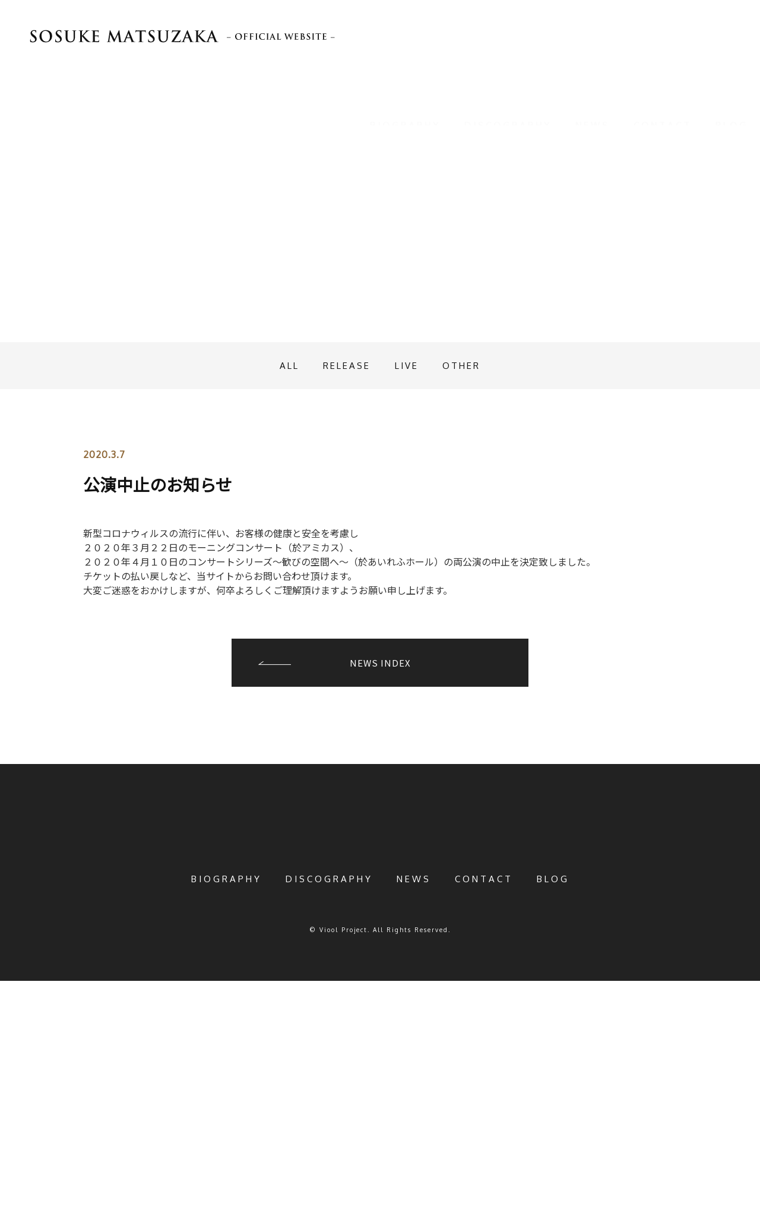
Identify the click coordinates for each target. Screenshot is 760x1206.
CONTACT (663, 110)
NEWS (592, 110)
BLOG (731, 110)
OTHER (470, 570)
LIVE (410, 570)
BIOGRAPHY (405, 110)
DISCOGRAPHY (508, 110)
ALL (281, 570)
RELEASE (344, 570)
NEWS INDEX (380, 867)
